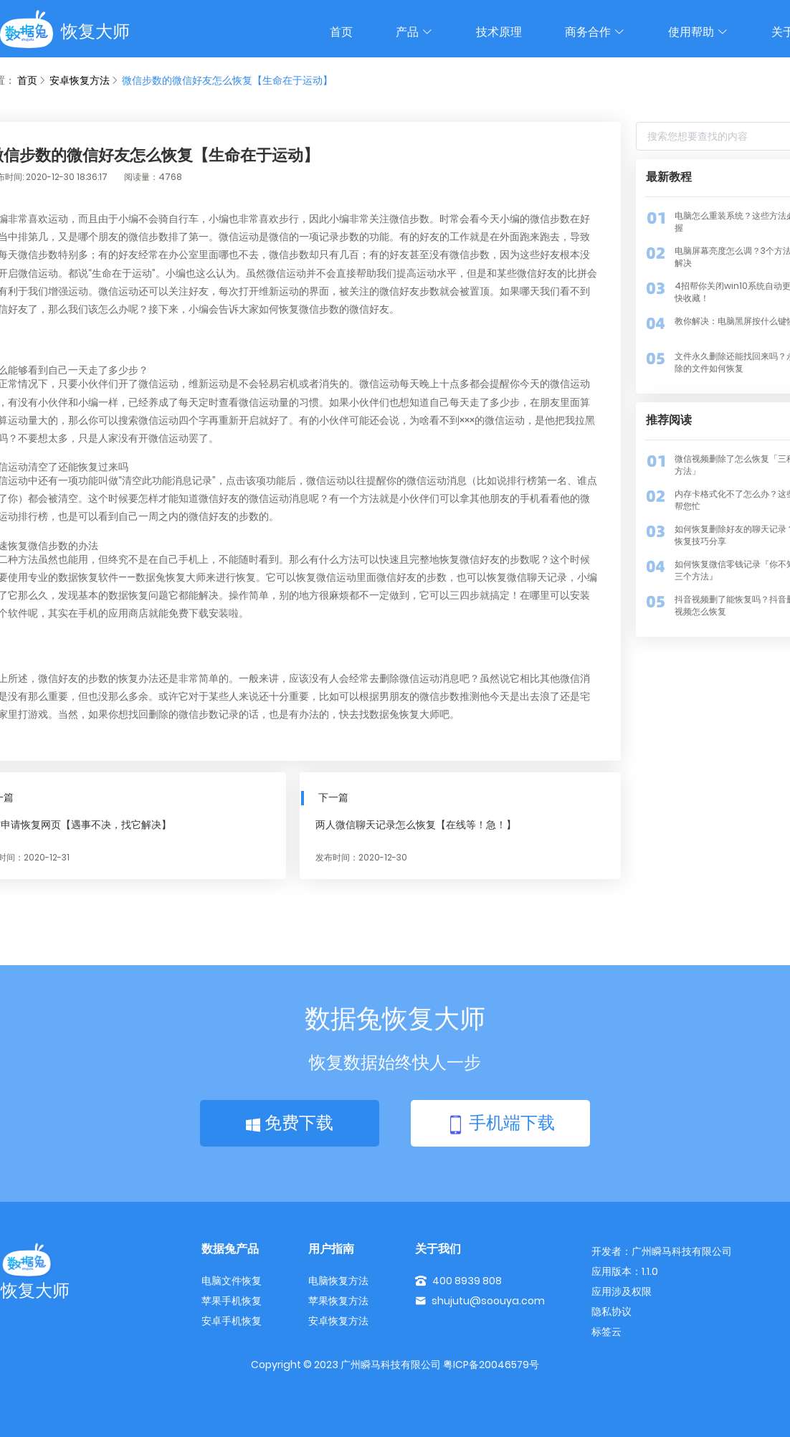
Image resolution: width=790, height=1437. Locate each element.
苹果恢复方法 (338, 1301)
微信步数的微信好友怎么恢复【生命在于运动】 (227, 80)
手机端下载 (500, 1124)
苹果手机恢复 (231, 1301)
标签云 (606, 1331)
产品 (414, 32)
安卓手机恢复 (231, 1321)
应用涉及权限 (621, 1291)
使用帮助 (698, 32)
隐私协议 (611, 1311)
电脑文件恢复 (231, 1281)
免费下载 (289, 1123)
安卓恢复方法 (79, 80)
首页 (341, 32)
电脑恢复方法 (338, 1281)
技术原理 (499, 32)
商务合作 (595, 32)
